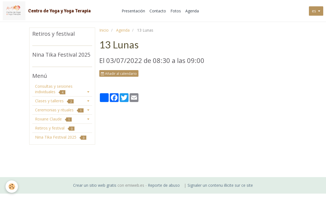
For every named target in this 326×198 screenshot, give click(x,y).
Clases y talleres (54, 100)
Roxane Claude (53, 119)
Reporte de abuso (164, 185)
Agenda (192, 10)
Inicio (104, 30)
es (314, 10)
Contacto (157, 10)
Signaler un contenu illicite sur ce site (220, 185)
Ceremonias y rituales (59, 109)
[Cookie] (12, 186)
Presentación (133, 10)
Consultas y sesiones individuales (54, 89)
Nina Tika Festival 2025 (60, 137)
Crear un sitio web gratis (94, 185)
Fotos (175, 10)
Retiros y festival (54, 128)
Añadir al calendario (119, 73)
